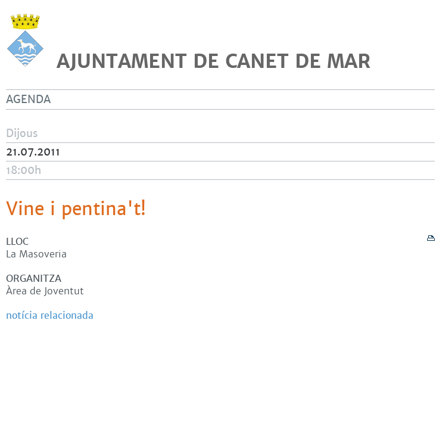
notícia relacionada (50, 315)
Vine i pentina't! (76, 209)
